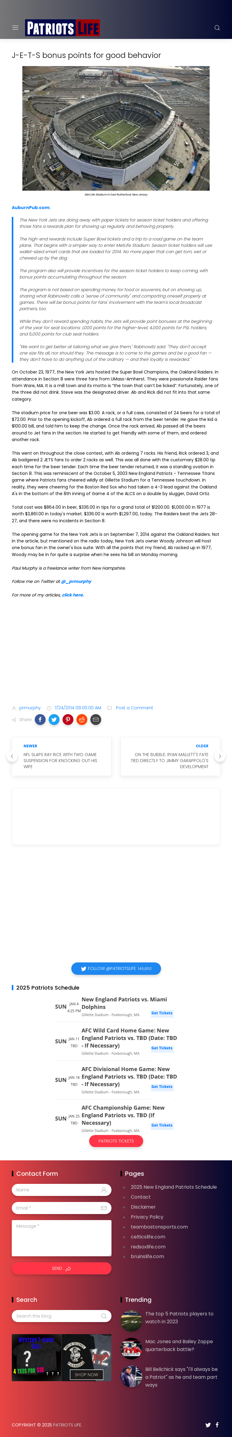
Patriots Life (67, 1425)
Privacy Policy (147, 1216)
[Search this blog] (61, 1316)
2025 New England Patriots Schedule (174, 1187)
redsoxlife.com (148, 1246)
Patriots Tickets (116, 1141)
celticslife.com (148, 1236)
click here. (73, 595)
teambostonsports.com (159, 1226)
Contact (141, 1197)
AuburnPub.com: (31, 208)
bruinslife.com (147, 1256)
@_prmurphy (76, 581)
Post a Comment (134, 708)
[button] (40, 719)
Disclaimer (143, 1206)
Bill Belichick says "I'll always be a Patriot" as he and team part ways (181, 1377)
